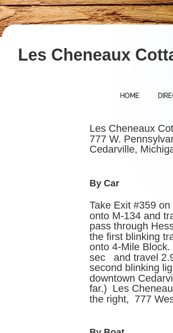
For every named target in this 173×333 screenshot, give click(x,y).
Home (129, 95)
